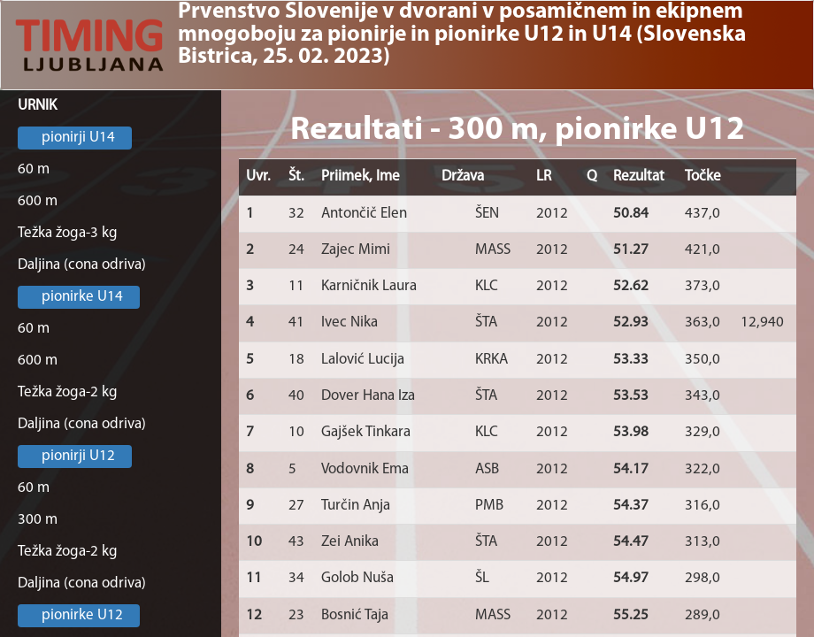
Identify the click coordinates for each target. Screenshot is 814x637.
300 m (38, 519)
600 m (38, 201)
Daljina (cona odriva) (82, 264)
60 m (34, 169)
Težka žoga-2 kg (68, 392)
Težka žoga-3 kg (68, 233)
